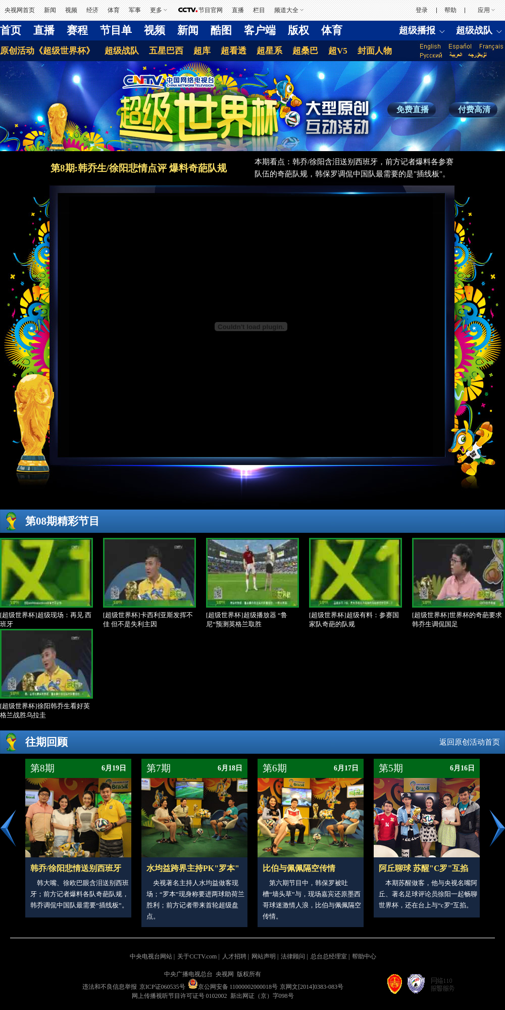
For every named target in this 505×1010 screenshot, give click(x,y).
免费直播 (412, 109)
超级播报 (417, 30)
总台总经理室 (329, 956)
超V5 (337, 51)
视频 (71, 10)
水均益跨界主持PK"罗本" (192, 868)
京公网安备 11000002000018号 (233, 986)
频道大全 (286, 10)
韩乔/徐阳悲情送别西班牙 (75, 868)
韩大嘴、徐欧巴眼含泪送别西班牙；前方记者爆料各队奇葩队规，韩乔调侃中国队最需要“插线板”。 (79, 894)
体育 (114, 10)
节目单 (116, 30)
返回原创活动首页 (469, 742)
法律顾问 (293, 956)
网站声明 (263, 956)
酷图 (221, 30)
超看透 (233, 51)
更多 (156, 10)
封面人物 (375, 51)
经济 (92, 10)
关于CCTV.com (197, 956)
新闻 (50, 10)
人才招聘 (234, 956)
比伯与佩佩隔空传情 (299, 868)
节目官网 (210, 10)
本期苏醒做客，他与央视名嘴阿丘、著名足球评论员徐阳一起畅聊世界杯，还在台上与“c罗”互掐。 (428, 894)
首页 (10, 30)
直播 (238, 10)
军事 (135, 10)
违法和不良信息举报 (109, 986)
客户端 (260, 30)
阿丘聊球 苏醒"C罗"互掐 (423, 868)
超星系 (269, 51)
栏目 (259, 10)
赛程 (77, 30)
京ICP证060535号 (162, 986)
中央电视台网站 (151, 956)
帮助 (450, 10)
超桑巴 (305, 51)
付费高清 (474, 109)
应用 (484, 10)
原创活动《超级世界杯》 (47, 51)
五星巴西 (166, 51)
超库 (202, 51)
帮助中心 (364, 956)
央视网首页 (20, 10)
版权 (298, 30)
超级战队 (474, 30)
